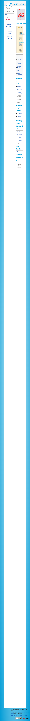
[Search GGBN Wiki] (9, 11)
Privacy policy (13, 715)
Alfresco (18, 162)
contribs (20, 37)
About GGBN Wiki (19, 715)
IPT (18, 141)
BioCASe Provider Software (19, 133)
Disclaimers (25, 715)
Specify (18, 86)
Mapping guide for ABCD (20, 139)
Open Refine (19, 151)
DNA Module (19, 93)
